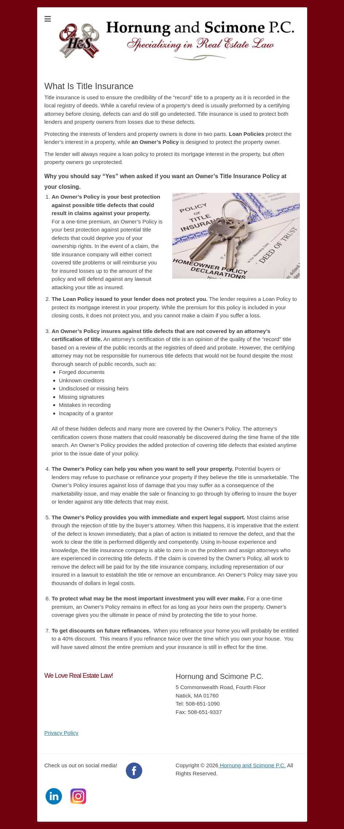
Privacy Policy (61, 733)
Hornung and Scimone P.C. (252, 765)
